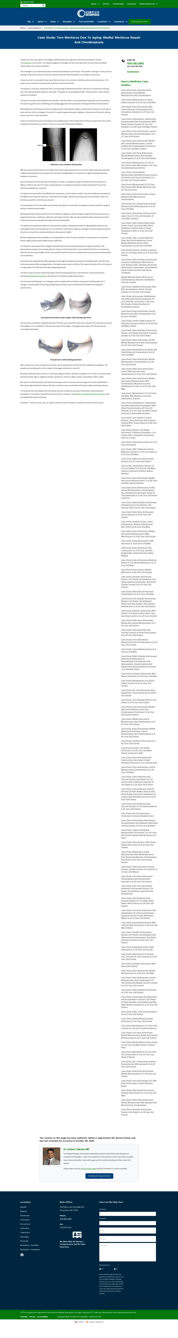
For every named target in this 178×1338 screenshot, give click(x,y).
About (93, 4)
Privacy (32, 1317)
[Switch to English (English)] (79, 1322)
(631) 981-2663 (135, 63)
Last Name (103, 1219)
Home (22, 28)
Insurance (119, 21)
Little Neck (24, 1228)
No (117, 1269)
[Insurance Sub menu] (126, 21)
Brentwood (24, 1215)
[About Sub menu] (98, 4)
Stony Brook (25, 1224)
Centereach (24, 1219)
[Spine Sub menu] (46, 21)
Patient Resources (147, 4)
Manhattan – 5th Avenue (30, 1249)
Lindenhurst (25, 1232)
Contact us (131, 4)
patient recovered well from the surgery (90, 394)
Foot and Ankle (86, 21)
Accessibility (42, 1317)
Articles (106, 4)
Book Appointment (139, 21)
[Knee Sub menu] (58, 21)
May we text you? (105, 1265)
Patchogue (24, 1237)
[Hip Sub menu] (33, 21)
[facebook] (22, 1255)
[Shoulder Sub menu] (74, 21)
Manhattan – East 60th (29, 1245)
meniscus (27, 63)
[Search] (43, 5)
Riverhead (24, 1241)
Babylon (23, 1211)
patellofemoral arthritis (37, 276)
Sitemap (23, 1317)
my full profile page (88, 1168)
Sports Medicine (34, 28)
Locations (102, 21)
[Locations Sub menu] (109, 21)
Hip (29, 21)
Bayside (23, 1207)
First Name (103, 1209)
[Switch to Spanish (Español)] (94, 1322)
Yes (103, 1269)
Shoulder (67, 21)
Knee (53, 21)
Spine (40, 21)
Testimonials (118, 4)
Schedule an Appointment (99, 1176)
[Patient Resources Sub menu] (157, 4)
